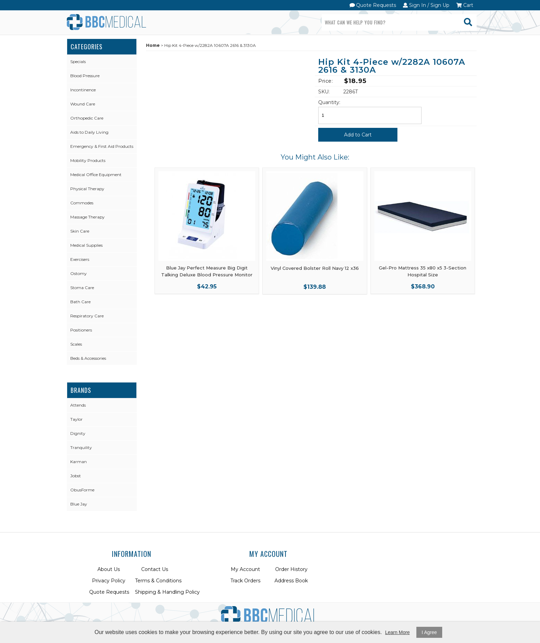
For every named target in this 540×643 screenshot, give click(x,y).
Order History (291, 569)
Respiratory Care (87, 315)
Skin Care (79, 231)
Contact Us (154, 569)
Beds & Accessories (88, 358)
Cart (464, 5)
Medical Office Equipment (96, 174)
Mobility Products (87, 160)
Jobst (75, 475)
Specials (78, 61)
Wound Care (82, 103)
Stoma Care (82, 287)
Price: (325, 81)
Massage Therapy (87, 217)
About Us (108, 569)
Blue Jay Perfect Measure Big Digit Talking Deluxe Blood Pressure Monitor (206, 271)
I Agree (429, 632)
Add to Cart (358, 135)
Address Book (291, 581)
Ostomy (78, 273)
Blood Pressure (85, 75)
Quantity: (329, 102)
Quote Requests (373, 5)
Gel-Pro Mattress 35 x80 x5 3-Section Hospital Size (422, 271)
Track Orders (245, 581)
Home (153, 45)
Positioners (81, 330)
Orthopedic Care (86, 118)
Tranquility (81, 447)
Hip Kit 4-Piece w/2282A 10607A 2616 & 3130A (391, 66)
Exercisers (79, 259)
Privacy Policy (108, 581)
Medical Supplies (86, 245)
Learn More (397, 632)
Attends (78, 405)
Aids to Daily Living (89, 132)
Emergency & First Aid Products (101, 146)
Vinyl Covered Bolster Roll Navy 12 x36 (315, 268)
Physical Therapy (87, 188)
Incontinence (83, 89)
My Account (245, 569)
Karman (78, 461)
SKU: (324, 92)
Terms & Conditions (158, 581)
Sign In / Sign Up (426, 5)
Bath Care (80, 301)
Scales (76, 344)
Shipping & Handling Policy (167, 592)
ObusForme (82, 489)
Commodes (81, 202)
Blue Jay (78, 504)
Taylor (76, 419)
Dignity (77, 433)
